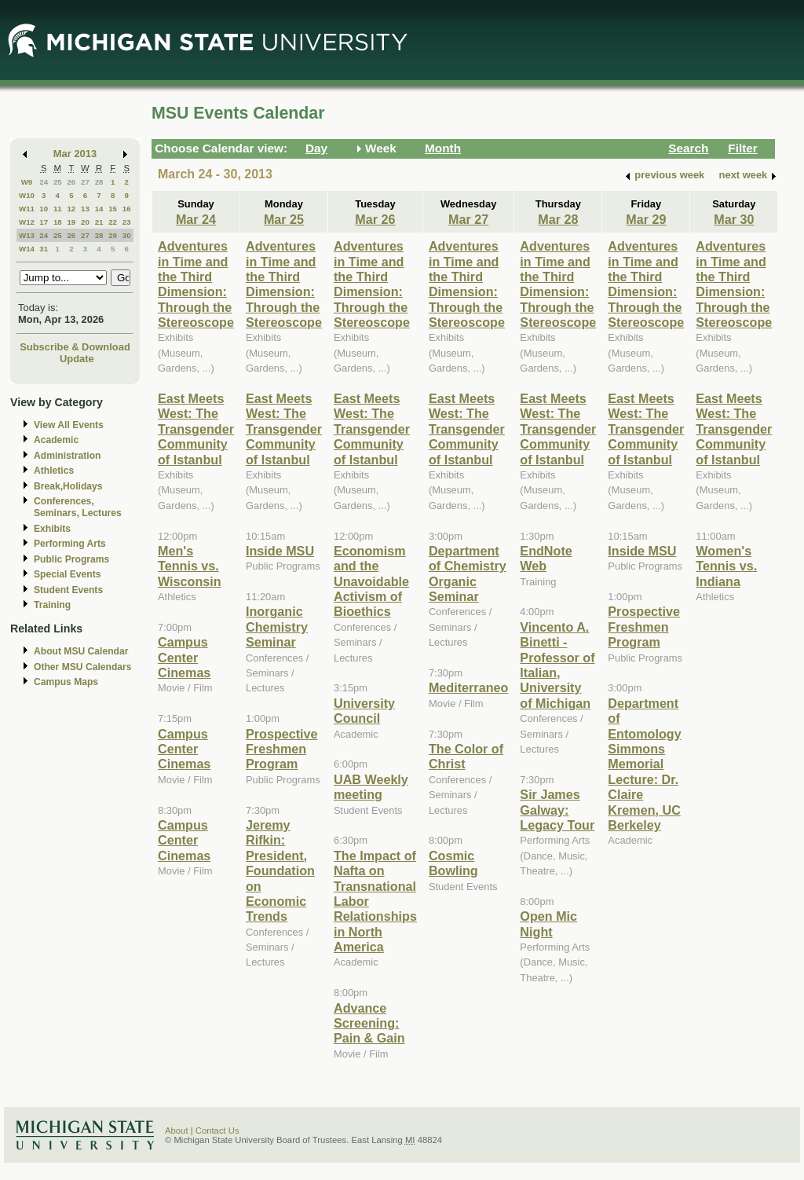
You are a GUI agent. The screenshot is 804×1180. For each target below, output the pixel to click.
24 (43, 182)
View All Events (69, 425)
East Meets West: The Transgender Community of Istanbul (196, 429)
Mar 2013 (75, 153)
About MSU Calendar (81, 651)
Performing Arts (70, 543)
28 (99, 182)
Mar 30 (734, 219)
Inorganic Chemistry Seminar (277, 626)
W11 (27, 208)
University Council (364, 710)
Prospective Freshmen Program (282, 749)
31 (43, 248)
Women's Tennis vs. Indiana (726, 566)
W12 (27, 222)
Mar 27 (468, 219)
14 (99, 208)
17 (43, 222)
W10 (27, 195)
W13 (27, 235)
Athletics (54, 470)
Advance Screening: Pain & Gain (369, 1023)
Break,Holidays (68, 486)
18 (57, 222)
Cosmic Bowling (453, 863)
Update (77, 359)
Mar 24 (196, 219)
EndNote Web (546, 558)
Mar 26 (375, 219)
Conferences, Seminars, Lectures (78, 507)
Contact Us (217, 1130)
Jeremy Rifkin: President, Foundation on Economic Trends (280, 870)
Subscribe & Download (75, 347)
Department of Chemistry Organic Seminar (467, 573)
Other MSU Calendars (83, 666)
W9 (27, 182)
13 (85, 208)
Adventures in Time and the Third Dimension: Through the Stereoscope (196, 284)
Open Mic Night (548, 923)
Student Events (68, 590)
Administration (67, 455)
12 (71, 208)
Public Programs (71, 559)
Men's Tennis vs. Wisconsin (189, 566)
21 (99, 222)
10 (43, 208)
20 (85, 222)
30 (126, 235)
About (176, 1130)
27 (85, 182)
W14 (27, 248)
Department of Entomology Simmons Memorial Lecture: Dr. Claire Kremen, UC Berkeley (644, 764)
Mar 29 (646, 219)
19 (71, 222)
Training (52, 604)
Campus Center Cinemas (184, 657)
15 (112, 208)
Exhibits (52, 528)
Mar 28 (558, 219)
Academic (56, 439)
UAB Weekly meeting (371, 786)
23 (126, 222)
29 (112, 235)
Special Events (67, 574)
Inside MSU (280, 551)
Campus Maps (66, 681)
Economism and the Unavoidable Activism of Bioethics (371, 581)
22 (112, 222)
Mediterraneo (468, 687)
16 (126, 208)
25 (57, 182)
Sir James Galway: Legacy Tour (557, 809)
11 (57, 208)
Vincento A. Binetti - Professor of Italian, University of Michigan (557, 665)
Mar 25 (284, 219)
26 (71, 182)
